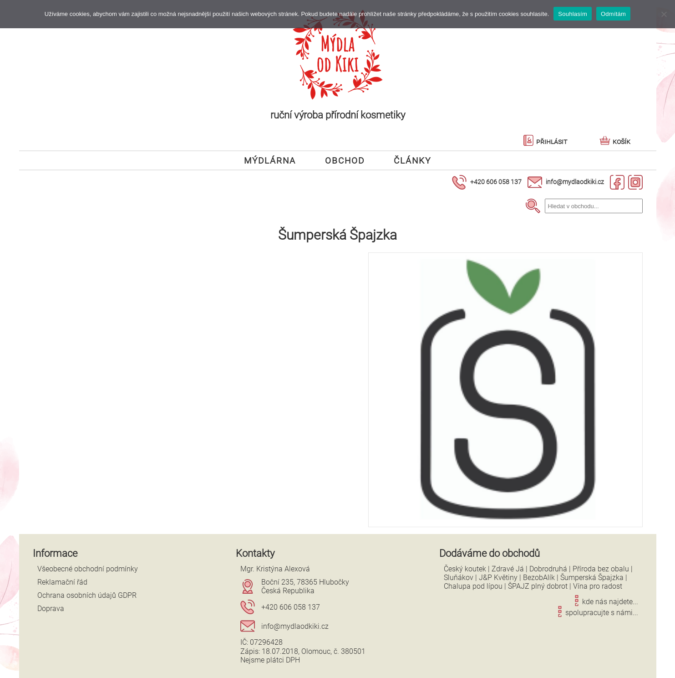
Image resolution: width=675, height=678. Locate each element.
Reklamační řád (62, 582)
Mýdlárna (270, 160)
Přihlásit (545, 141)
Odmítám (613, 13)
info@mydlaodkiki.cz (575, 181)
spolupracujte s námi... (596, 612)
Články (412, 160)
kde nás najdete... (604, 601)
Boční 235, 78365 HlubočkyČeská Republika (305, 586)
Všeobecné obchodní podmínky (87, 569)
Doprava (50, 608)
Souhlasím (572, 13)
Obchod (345, 160)
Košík (614, 141)
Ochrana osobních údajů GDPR (87, 595)
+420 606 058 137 (496, 181)
